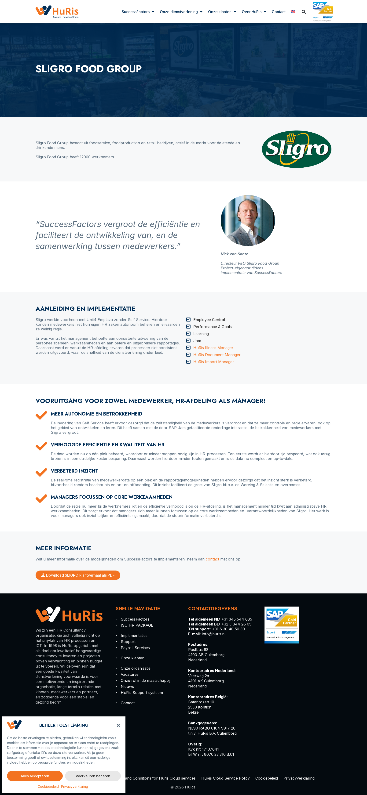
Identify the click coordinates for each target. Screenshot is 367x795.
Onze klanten (222, 11)
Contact (279, 11)
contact (212, 559)
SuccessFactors (138, 11)
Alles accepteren (35, 776)
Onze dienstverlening (181, 11)
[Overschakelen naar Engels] (293, 11)
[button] (118, 725)
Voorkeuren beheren (93, 776)
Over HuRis (254, 11)
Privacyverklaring (74, 786)
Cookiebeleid (48, 786)
